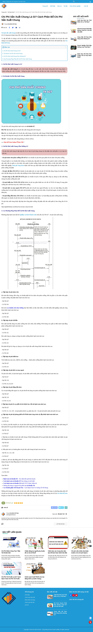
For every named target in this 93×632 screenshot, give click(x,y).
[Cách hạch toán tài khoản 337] (12, 481)
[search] (82, 1)
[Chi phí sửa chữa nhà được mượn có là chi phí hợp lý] (81, 542)
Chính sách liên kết (29, 602)
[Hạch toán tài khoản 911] (10, 479)
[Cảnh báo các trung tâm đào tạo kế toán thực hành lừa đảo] (58, 542)
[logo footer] (12, 598)
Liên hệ (86, 6)
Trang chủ (45, 6)
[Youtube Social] (76, 595)
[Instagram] (64, 514)
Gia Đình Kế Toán (12, 24)
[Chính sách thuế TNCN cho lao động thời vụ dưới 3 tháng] (35, 568)
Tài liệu (65, 6)
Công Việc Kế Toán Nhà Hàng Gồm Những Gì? (60, 613)
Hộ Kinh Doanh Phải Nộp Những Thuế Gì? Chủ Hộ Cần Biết (84, 30)
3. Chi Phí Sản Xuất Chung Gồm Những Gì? (14, 56)
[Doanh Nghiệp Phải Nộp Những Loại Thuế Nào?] (73, 47)
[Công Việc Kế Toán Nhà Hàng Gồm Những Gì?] (73, 39)
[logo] (4, 8)
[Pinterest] (63, 514)
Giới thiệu (52, 6)
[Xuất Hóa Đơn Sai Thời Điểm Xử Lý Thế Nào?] (73, 22)
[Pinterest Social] (73, 595)
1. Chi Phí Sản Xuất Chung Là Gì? (11, 50)
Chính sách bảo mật (30, 597)
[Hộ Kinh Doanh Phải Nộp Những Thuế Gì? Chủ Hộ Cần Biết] (73, 31)
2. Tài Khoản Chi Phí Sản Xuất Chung (12, 53)
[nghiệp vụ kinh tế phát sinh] (28, 214)
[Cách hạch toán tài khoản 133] (12, 483)
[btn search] (90, 2)
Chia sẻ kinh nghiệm (76, 6)
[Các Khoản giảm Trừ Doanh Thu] (13, 487)
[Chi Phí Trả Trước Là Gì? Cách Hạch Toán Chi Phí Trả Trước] (11, 568)
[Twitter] (61, 514)
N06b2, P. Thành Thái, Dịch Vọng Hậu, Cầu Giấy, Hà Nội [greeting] (14, 1)
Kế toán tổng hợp (31, 538)
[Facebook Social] (70, 595)
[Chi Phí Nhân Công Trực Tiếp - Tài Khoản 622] (11, 542)
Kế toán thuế (6, 538)
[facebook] (58, 514)
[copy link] (19, 27)
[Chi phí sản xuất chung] (8, 33)
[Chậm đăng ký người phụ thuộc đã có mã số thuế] (35, 542)
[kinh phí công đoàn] (18, 165)
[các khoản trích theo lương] (15, 308)
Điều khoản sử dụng (30, 599)
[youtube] (66, 514)
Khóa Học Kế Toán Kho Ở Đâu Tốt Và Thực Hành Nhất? (84, 55)
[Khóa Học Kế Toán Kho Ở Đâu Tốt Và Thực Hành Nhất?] (73, 56)
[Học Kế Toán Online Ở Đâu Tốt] (13, 142)
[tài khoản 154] (31, 485)
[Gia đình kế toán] (62, 493)
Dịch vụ (59, 6)
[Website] (60, 514)
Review (51, 537)
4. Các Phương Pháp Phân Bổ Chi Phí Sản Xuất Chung (17, 59)
